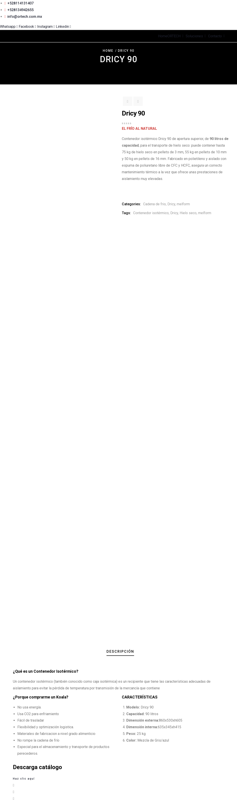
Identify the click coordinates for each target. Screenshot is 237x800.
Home (108, 50)
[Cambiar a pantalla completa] (6, 791)
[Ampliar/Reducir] (2, 791)
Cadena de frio (154, 204)
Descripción (120, 230)
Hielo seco (188, 213)
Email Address (13, 735)
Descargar (18, 562)
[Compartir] (10, 791)
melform (183, 204)
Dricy (171, 204)
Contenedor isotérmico (151, 213)
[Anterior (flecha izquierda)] (2, 798)
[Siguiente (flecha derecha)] (6, 798)
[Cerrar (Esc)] (15, 791)
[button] (118, 364)
